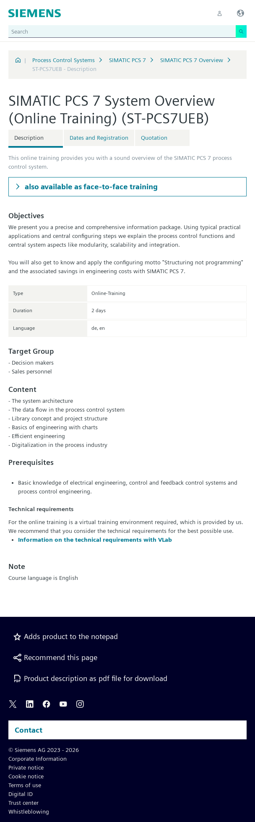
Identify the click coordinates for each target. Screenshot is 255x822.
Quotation (154, 137)
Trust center (23, 802)
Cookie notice (26, 776)
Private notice (26, 767)
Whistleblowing (28, 811)
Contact (28, 729)
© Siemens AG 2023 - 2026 (43, 749)
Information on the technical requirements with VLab (95, 539)
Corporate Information (37, 758)
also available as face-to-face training (90, 186)
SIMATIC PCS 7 (127, 60)
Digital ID (20, 794)
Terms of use (24, 785)
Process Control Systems (63, 60)
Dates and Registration (99, 137)
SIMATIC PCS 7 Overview (191, 60)
